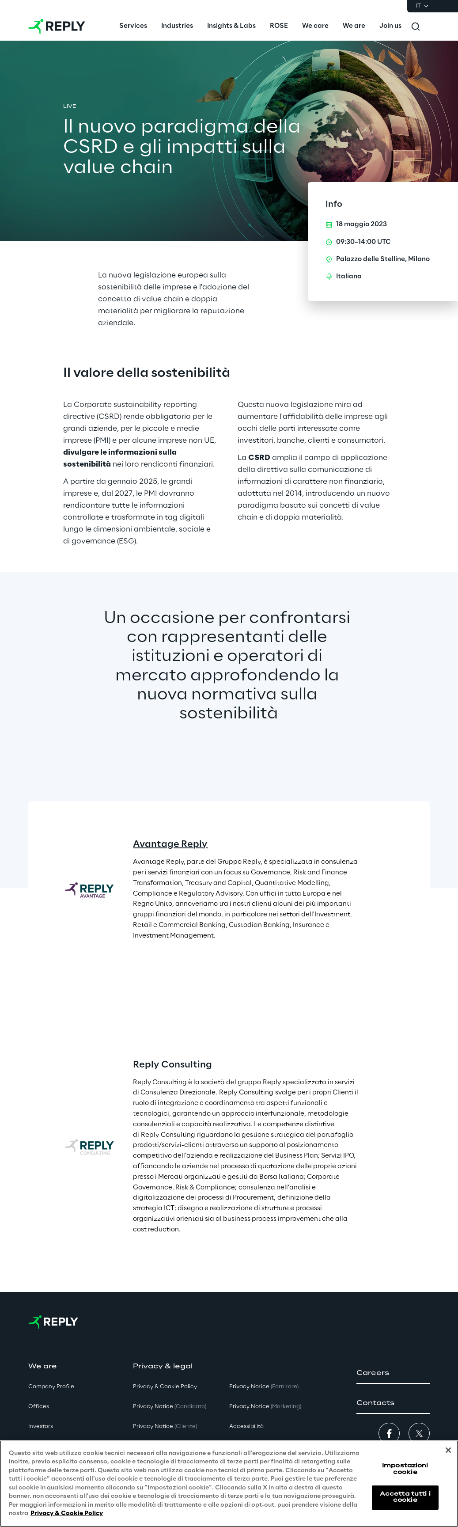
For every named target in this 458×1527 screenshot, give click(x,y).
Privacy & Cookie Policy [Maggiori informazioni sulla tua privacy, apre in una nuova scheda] (66, 1513)
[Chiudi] (448, 1450)
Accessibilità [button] (246, 1426)
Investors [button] (40, 1426)
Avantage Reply (170, 844)
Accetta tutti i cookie (405, 1497)
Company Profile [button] (51, 1387)
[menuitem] (133, 26)
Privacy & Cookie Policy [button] (165, 1387)
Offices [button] (38, 1406)
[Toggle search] (415, 26)
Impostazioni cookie (405, 1469)
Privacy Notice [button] (169, 1406)
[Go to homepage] (56, 26)
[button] (393, 1373)
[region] (229, 1483)
